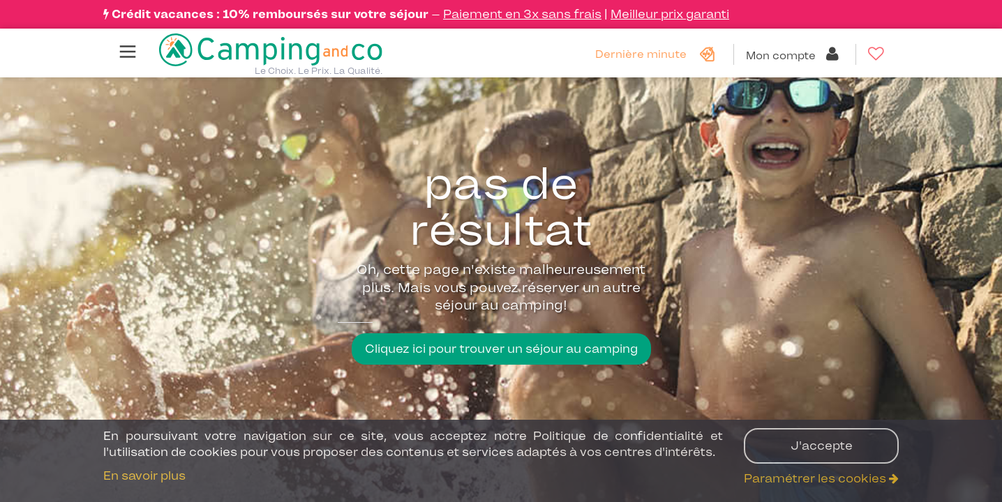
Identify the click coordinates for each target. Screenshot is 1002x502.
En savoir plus (144, 475)
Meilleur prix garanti (670, 14)
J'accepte (822, 445)
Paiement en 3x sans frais (522, 14)
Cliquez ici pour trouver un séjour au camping (501, 349)
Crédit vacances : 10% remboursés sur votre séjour (270, 14)
